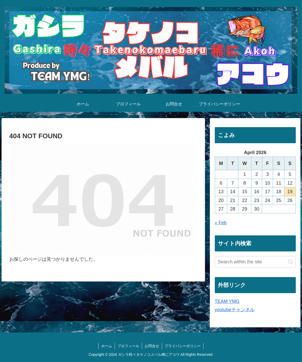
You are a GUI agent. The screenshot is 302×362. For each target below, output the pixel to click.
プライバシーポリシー (183, 346)
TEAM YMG (227, 301)
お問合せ (152, 346)
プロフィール (128, 346)
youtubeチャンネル (235, 309)
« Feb (221, 222)
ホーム (106, 346)
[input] (255, 262)
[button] (290, 262)
